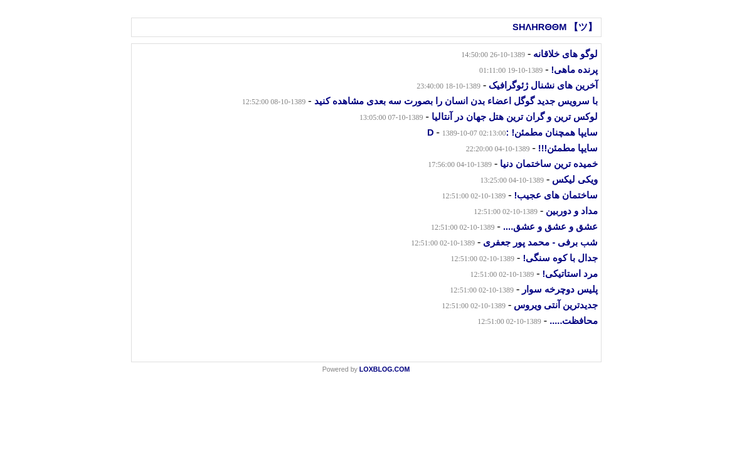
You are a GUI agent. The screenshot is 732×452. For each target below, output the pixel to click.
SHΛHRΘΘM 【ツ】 (554, 27)
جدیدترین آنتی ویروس (556, 305)
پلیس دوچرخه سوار (560, 289)
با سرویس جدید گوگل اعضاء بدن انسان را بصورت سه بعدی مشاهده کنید (456, 101)
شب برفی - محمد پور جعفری (540, 242)
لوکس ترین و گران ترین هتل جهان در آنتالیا (515, 117)
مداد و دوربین (572, 211)
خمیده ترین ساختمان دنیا (549, 164)
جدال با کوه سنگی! (560, 258)
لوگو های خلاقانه (565, 54)
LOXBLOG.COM (384, 369)
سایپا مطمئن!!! (568, 148)
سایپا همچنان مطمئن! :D (512, 132)
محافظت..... (573, 321)
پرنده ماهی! (574, 70)
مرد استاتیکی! (570, 274)
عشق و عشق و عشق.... (550, 227)
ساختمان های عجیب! (556, 195)
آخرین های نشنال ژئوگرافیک (543, 85)
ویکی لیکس (575, 180)
